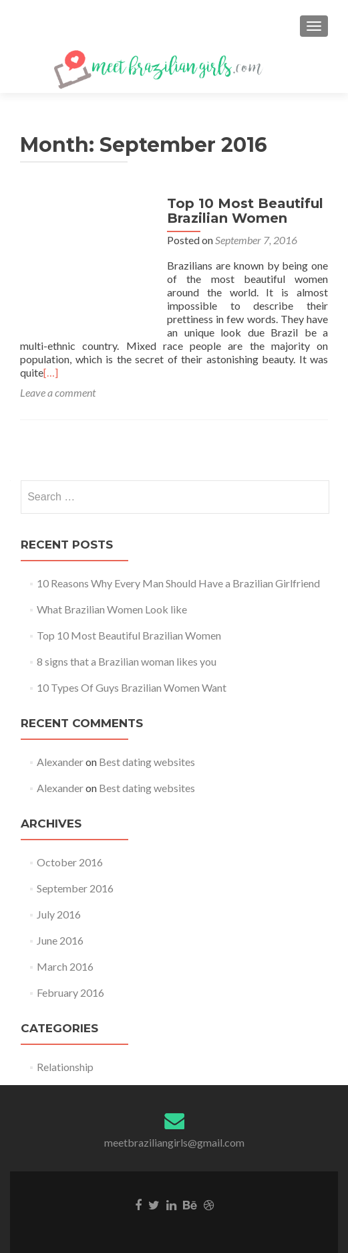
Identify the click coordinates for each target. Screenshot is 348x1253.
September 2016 (75, 888)
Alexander (60, 761)
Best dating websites (147, 761)
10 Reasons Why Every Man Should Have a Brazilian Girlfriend (178, 583)
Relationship (65, 1066)
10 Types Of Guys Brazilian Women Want (131, 687)
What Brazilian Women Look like (112, 609)
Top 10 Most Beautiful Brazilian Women (245, 210)
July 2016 (59, 914)
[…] (50, 372)
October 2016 (70, 862)
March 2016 (65, 966)
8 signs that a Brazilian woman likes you (126, 661)
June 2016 (60, 940)
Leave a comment (58, 392)
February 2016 (70, 992)
